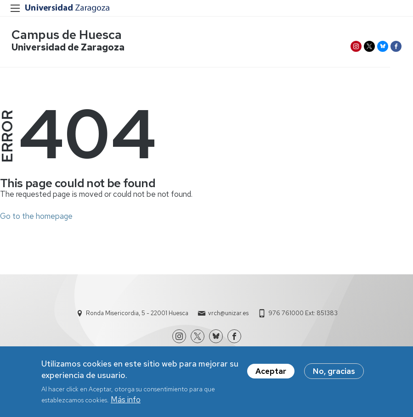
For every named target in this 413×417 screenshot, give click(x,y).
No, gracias (334, 372)
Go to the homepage (36, 216)
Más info (126, 401)
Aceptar (270, 372)
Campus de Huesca (66, 35)
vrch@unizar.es (228, 313)
